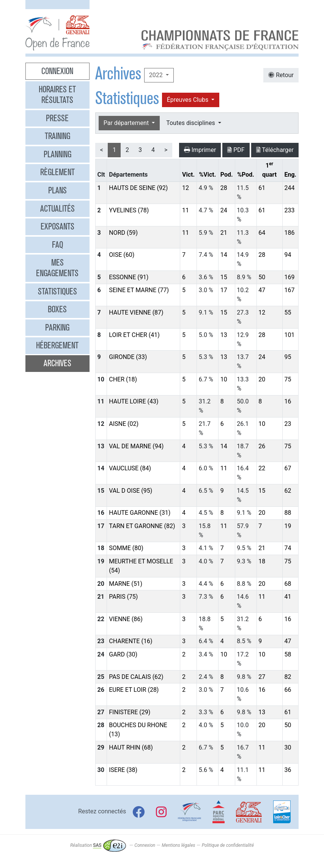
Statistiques (57, 291)
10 (223, 379)
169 (289, 277)
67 (287, 468)
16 (287, 401)
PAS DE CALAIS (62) (136, 676)
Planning (57, 154)
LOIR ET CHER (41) (134, 334)
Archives (57, 363)
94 (287, 254)
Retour (281, 75)
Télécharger (275, 149)
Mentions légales (178, 845)
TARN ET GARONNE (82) (142, 526)
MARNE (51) (125, 583)
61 (261, 187)
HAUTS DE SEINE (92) (138, 187)
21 (223, 232)
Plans (57, 190)
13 (223, 334)
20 (261, 379)
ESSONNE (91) (128, 277)
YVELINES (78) (129, 210)
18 (261, 561)
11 (185, 210)
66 (287, 689)
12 (185, 187)
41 (287, 596)
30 (287, 747)
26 (261, 446)
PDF (235, 149)
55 (287, 312)
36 (287, 769)
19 (287, 526)
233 (289, 210)
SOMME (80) (126, 548)
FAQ (57, 244)
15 (223, 277)
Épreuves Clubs (188, 99)
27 (261, 676)
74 (287, 548)
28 (223, 187)
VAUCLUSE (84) (130, 468)
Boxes (57, 309)
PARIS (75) (123, 596)
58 (287, 654)
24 (223, 210)
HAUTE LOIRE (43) (133, 401)
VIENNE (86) (126, 619)
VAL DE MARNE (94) (136, 446)
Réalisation (98, 845)
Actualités (57, 208)
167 (289, 290)
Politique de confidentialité (228, 845)
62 (287, 490)
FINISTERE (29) (129, 712)
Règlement (57, 172)
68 (287, 583)
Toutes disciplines (191, 123)
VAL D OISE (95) (130, 490)
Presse (57, 118)
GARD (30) (123, 654)
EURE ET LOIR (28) (134, 689)
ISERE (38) (123, 769)
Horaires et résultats (57, 94)
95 (287, 357)
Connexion (57, 71)
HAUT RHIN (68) (131, 747)
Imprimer (200, 149)
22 (261, 468)
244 (289, 187)
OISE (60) (121, 254)
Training (57, 136)
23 (287, 423)
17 (223, 290)
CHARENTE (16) (130, 641)
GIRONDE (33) (128, 357)
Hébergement (57, 345)
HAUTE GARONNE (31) (139, 512)
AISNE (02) (123, 423)
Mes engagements (57, 267)
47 (261, 290)
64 (261, 232)
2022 (156, 75)
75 (287, 379)
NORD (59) (123, 232)
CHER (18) (123, 379)
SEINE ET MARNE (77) (139, 290)
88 (287, 512)
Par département (127, 123)
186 (289, 232)
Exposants (57, 226)
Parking (57, 327)
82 (287, 676)
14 (223, 254)
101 (289, 334)
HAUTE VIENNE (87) (136, 312)
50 (261, 277)
